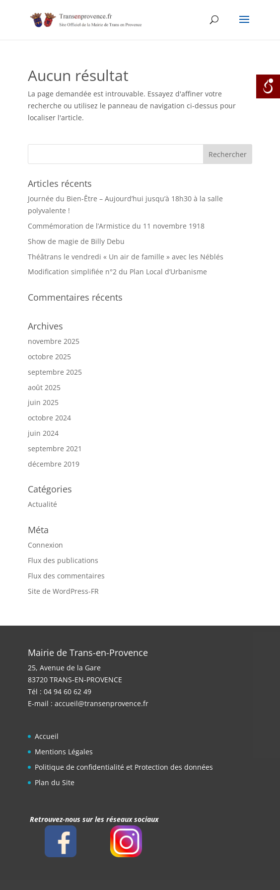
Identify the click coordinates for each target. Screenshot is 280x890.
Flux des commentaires (66, 575)
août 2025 (44, 387)
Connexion (45, 545)
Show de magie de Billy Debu (76, 241)
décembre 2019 (53, 464)
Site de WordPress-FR (63, 591)
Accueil (47, 736)
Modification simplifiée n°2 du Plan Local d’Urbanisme (117, 271)
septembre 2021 (55, 448)
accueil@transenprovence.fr (101, 703)
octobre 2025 (49, 356)
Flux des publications (63, 560)
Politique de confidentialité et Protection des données (124, 767)
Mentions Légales (64, 751)
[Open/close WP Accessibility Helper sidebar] (268, 86)
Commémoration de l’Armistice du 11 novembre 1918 (116, 226)
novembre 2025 (53, 341)
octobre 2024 (49, 417)
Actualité (42, 504)
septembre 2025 (55, 372)
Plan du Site (54, 782)
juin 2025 (43, 402)
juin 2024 (43, 433)
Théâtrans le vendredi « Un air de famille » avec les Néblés (125, 256)
